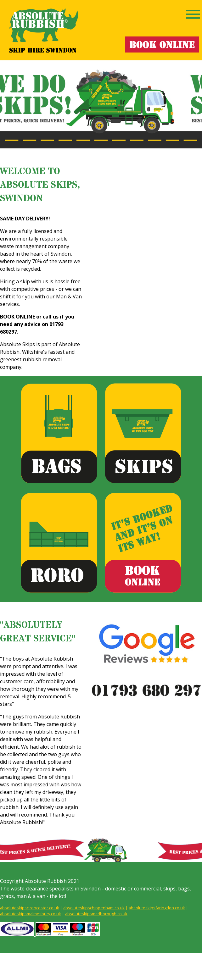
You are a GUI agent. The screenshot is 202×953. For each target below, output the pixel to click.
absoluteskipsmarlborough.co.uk (96, 914)
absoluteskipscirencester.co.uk (29, 908)
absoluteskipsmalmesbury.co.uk (30, 914)
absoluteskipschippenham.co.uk (94, 908)
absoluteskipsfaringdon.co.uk (157, 908)
